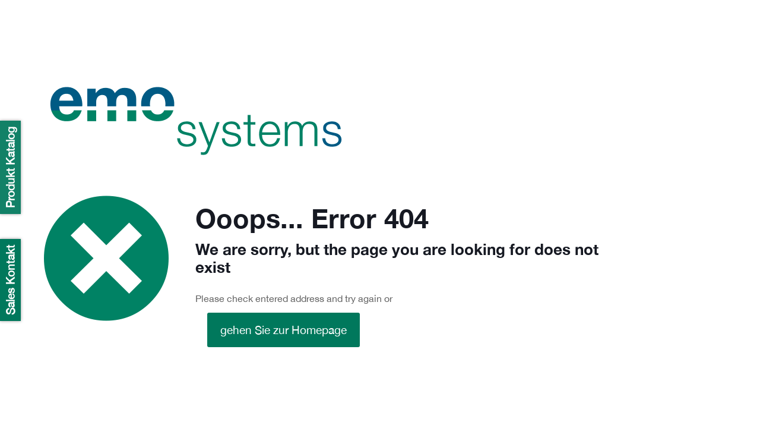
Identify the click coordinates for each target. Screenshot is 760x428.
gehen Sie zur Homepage (283, 329)
